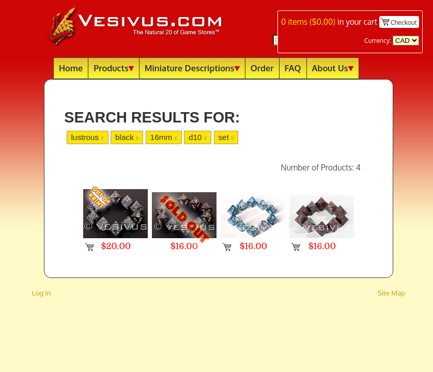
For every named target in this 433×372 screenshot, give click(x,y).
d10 (198, 137)
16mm (164, 137)
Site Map (392, 292)
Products (114, 68)
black (127, 137)
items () (308, 22)
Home (71, 68)
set (226, 137)
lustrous (87, 137)
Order (262, 68)
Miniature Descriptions (192, 68)
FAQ (293, 68)
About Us (332, 68)
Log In (41, 292)
